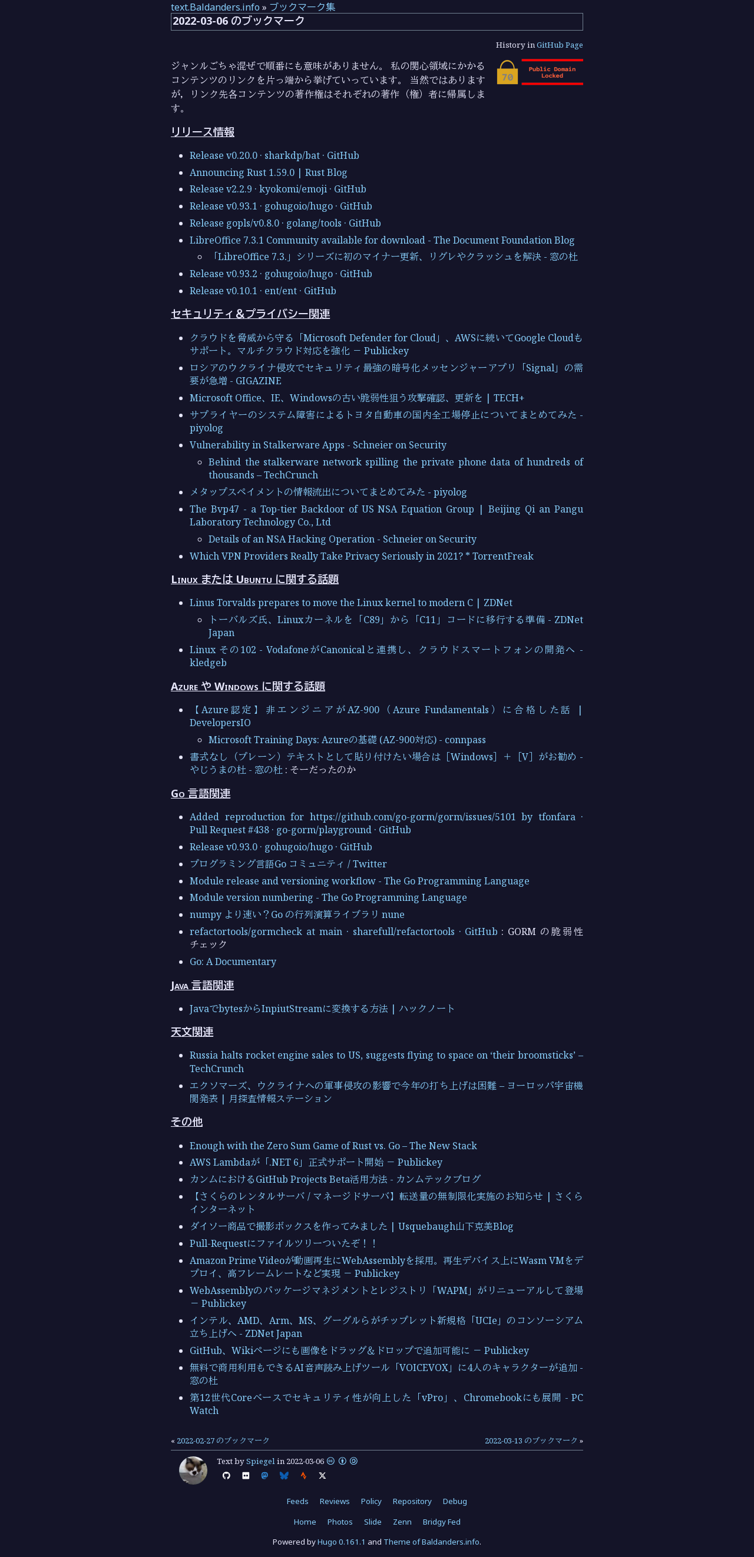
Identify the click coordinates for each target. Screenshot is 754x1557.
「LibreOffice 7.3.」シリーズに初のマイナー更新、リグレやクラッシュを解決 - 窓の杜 (393, 256)
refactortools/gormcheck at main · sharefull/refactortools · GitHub (344, 931)
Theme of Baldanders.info (431, 1541)
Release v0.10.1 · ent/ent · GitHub (263, 290)
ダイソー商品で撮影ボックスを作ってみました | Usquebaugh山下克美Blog (352, 1226)
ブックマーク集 (302, 7)
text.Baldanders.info (215, 7)
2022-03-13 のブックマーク (531, 1440)
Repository (412, 1501)
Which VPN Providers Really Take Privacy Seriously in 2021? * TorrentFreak (362, 556)
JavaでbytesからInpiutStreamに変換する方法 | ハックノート (322, 1008)
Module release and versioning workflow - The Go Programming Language (360, 880)
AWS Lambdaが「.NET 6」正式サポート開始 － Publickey (316, 1162)
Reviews (335, 1501)
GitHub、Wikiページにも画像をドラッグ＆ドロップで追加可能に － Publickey (359, 1350)
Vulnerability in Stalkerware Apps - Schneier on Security (318, 444)
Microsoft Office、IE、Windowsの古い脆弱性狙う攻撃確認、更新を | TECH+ (357, 397)
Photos (340, 1521)
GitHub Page (560, 44)
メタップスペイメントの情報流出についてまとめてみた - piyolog (328, 491)
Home (305, 1521)
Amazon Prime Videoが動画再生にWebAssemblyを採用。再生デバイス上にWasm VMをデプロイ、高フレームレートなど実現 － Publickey (386, 1267)
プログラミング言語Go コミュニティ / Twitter (288, 863)
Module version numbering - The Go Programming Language (328, 897)
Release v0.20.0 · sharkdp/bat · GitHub (274, 155)
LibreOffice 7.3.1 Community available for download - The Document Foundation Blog (382, 240)
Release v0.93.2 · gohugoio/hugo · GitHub (281, 273)
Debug (455, 1501)
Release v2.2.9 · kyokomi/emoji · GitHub (278, 188)
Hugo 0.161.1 (342, 1541)
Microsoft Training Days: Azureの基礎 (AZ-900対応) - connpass (347, 739)
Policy (371, 1501)
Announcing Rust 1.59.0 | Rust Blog (269, 172)
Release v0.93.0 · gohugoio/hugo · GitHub (281, 846)
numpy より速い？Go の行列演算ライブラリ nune (297, 914)
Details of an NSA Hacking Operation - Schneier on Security (343, 539)
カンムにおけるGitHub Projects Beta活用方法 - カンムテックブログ (335, 1179)
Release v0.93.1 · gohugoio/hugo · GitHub (281, 205)
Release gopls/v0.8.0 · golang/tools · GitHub (285, 223)
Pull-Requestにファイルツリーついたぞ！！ (284, 1243)
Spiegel (260, 1461)
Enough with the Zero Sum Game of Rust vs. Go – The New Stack (333, 1145)
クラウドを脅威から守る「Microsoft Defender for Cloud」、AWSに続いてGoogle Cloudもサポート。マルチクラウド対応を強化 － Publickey (386, 344)
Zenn (402, 1521)
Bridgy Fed (442, 1521)
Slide (373, 1521)
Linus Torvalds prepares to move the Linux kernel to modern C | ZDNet (351, 602)
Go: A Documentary (233, 961)
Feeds (298, 1501)
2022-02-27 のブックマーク (223, 1440)
